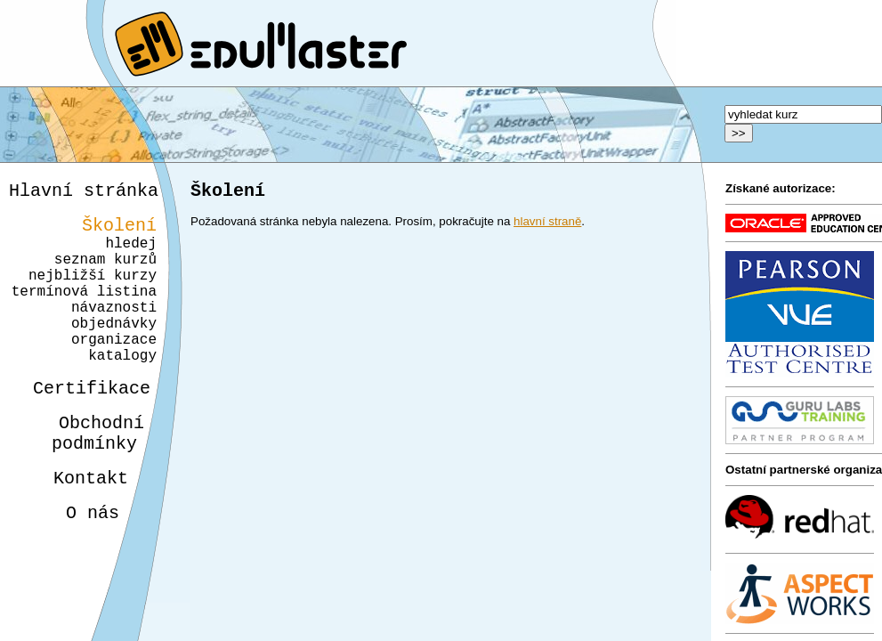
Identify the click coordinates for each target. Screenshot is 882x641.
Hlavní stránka (83, 193)
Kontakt (76, 527)
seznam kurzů (105, 272)
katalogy (116, 390)
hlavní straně (547, 224)
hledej (131, 253)
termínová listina (84, 311)
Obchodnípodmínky (88, 476)
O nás (76, 565)
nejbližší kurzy (92, 292)
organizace (111, 370)
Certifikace (82, 426)
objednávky (114, 351)
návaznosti (114, 331)
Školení (119, 231)
